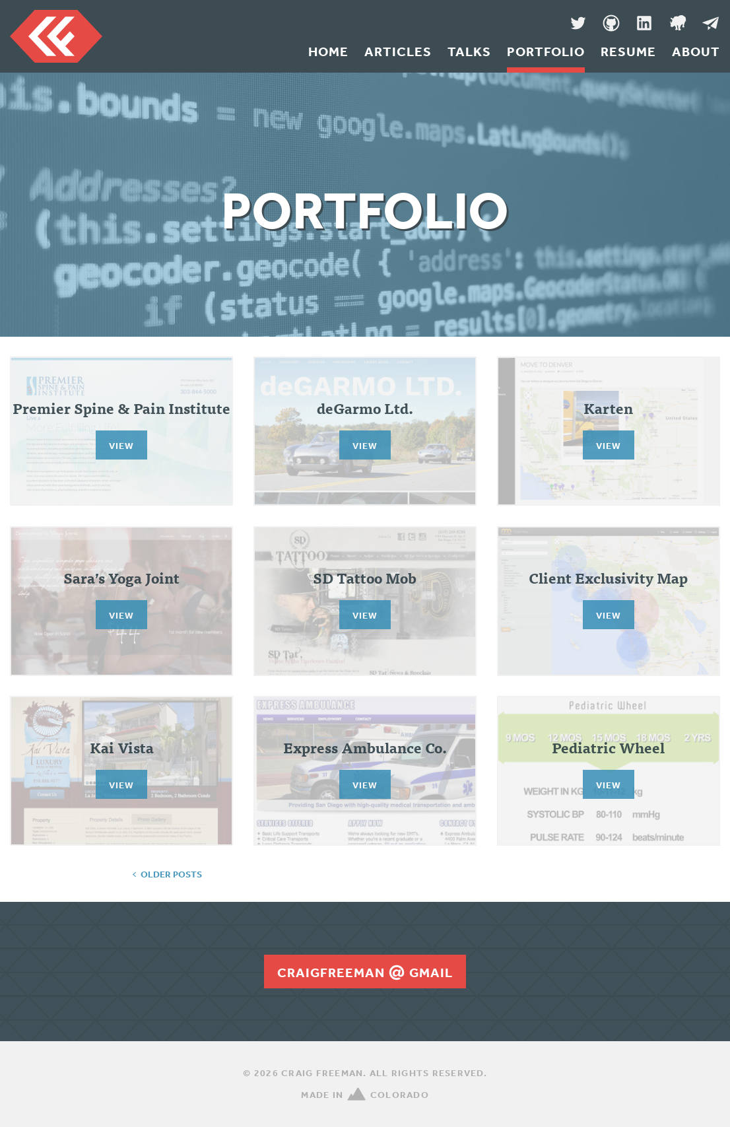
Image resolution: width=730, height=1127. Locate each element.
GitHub (611, 23)
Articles (398, 51)
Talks (469, 51)
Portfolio (546, 51)
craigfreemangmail (365, 972)
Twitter (578, 23)
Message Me (710, 23)
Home (328, 51)
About (696, 51)
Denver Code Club (677, 23)
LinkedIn (644, 23)
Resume (628, 51)
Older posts (171, 874)
